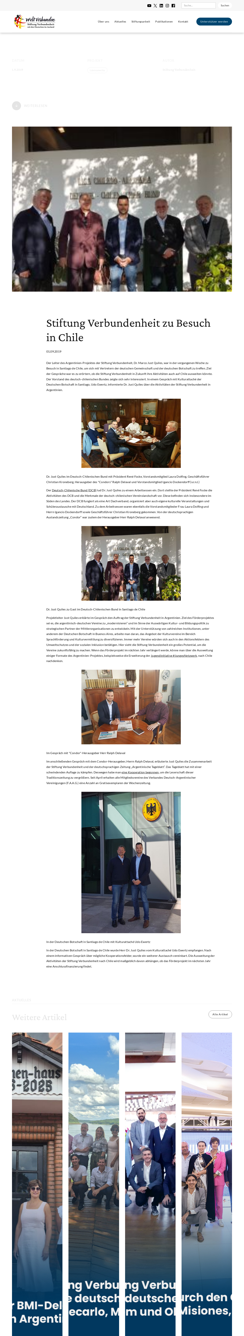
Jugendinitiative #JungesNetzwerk (174, 655)
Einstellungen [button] (134, 1315)
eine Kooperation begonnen (140, 772)
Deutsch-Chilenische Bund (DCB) (74, 490)
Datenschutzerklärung (43, 1328)
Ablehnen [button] (159, 1315)
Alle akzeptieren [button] (190, 1315)
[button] (212, 1315)
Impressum (67, 1328)
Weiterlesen (35, 104)
